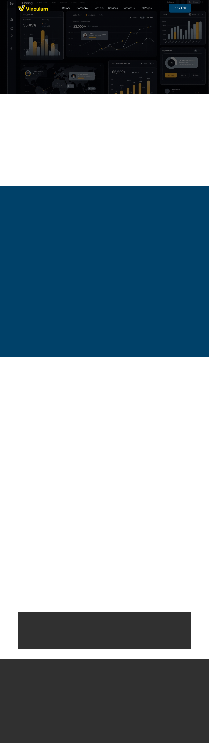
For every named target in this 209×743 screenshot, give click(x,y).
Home (76, 675)
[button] (66, 8)
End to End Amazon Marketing (123, 687)
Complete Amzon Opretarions (122, 696)
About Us (78, 681)
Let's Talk (180, 8)
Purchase (95, 538)
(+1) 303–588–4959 (166, 693)
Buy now (45, 321)
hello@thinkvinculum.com (170, 700)
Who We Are (124, 70)
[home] (33, 8)
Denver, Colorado (165, 686)
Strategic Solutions (122, 703)
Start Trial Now (89, 70)
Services (113, 8)
